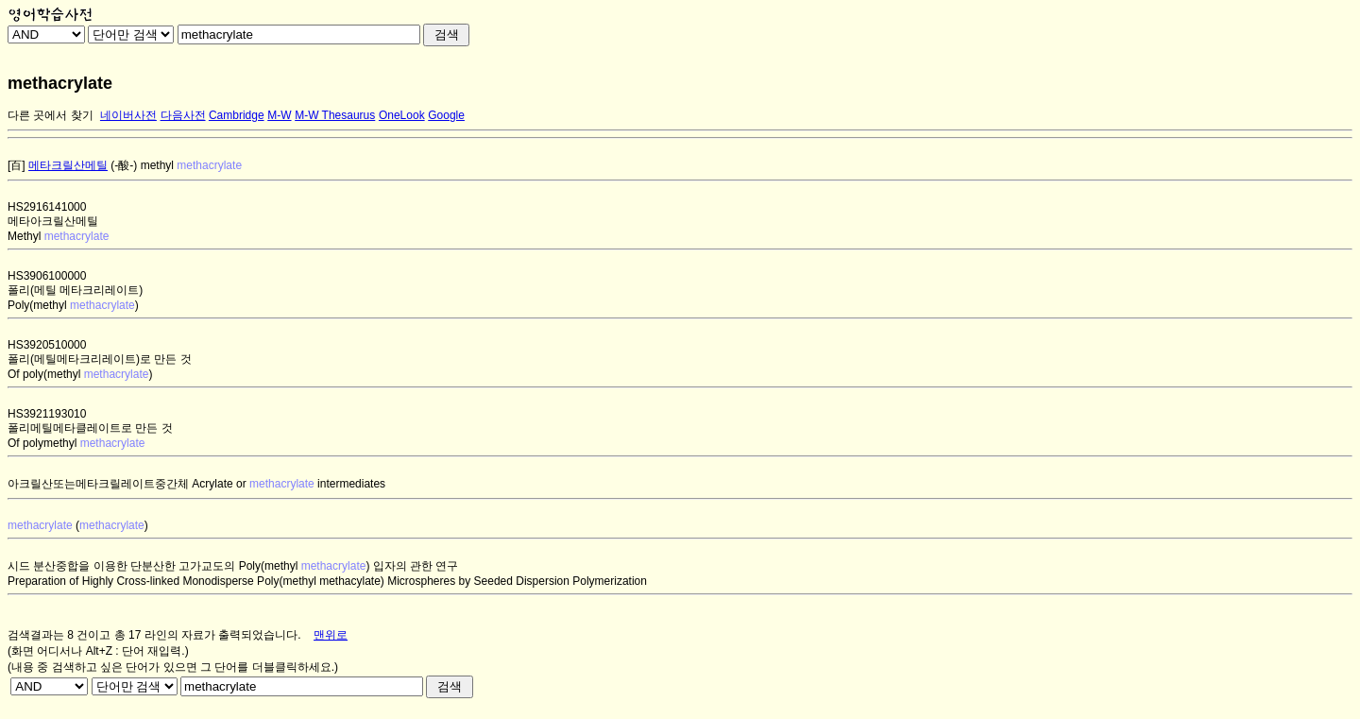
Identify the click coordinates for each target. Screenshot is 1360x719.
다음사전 (183, 115)
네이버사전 (128, 115)
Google (446, 115)
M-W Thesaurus (335, 115)
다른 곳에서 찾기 (51, 115)
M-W (279, 115)
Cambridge (236, 115)
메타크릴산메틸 (68, 165)
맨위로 (331, 635)
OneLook (402, 115)
